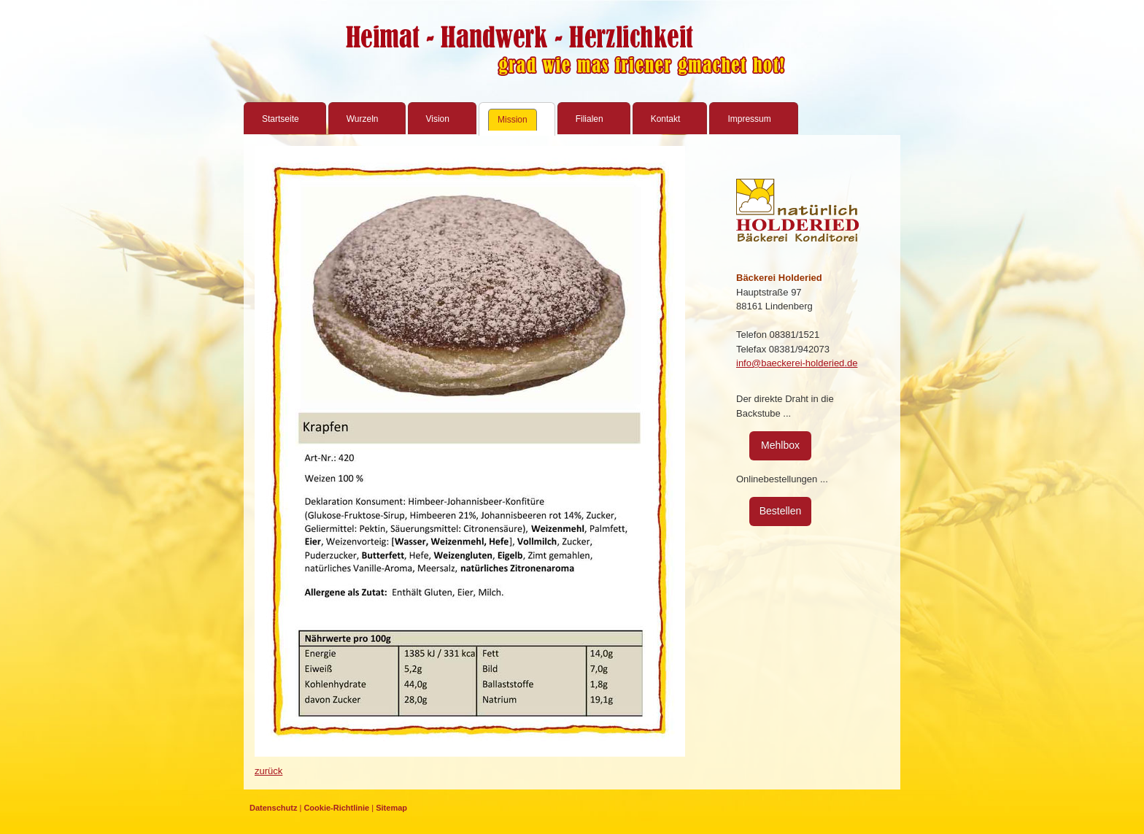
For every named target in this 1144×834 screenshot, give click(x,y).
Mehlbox (780, 445)
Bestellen (781, 511)
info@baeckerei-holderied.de (796, 363)
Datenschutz (273, 807)
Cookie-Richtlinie (336, 807)
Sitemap (391, 807)
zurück (268, 770)
